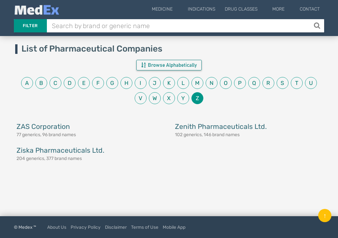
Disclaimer (116, 227)
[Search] (317, 25)
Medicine (178, 9)
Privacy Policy (86, 227)
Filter (30, 25)
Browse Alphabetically (169, 65)
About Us (56, 227)
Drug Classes (252, 9)
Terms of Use (144, 227)
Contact (310, 9)
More (284, 9)
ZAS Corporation (43, 126)
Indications (212, 9)
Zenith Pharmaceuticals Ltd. (221, 126)
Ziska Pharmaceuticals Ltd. (60, 150)
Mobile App (174, 227)
